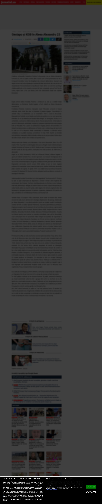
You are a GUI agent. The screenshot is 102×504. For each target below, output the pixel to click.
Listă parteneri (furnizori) (51, 489)
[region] (51, 490)
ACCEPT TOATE (91, 486)
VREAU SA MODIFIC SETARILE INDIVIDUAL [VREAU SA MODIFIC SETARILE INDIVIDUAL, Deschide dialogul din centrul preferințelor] (91, 492)
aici (3, 495)
